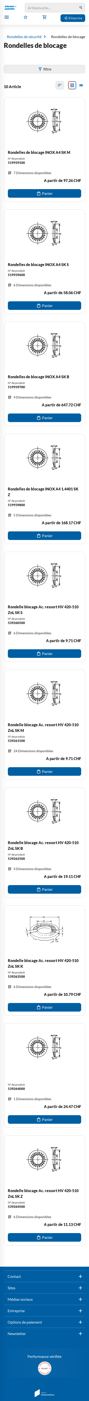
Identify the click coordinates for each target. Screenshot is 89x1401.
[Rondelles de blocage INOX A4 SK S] (44, 262)
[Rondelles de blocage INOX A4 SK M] (44, 149)
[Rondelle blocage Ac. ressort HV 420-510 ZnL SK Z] (44, 1190)
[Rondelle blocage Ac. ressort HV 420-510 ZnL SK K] (44, 960)
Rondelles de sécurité (24, 37)
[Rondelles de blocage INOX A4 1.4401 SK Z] (44, 489)
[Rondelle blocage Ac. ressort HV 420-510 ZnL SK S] (44, 607)
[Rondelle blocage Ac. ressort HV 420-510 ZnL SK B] (44, 842)
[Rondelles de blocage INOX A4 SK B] (44, 374)
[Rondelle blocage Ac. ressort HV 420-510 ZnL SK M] (44, 725)
